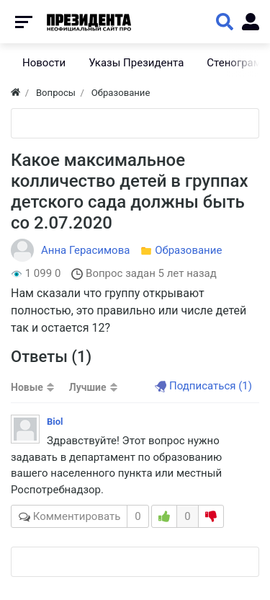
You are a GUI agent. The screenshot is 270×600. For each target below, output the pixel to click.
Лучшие (88, 387)
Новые (27, 387)
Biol (55, 421)
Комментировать (80, 516)
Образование (188, 250)
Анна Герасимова (85, 250)
